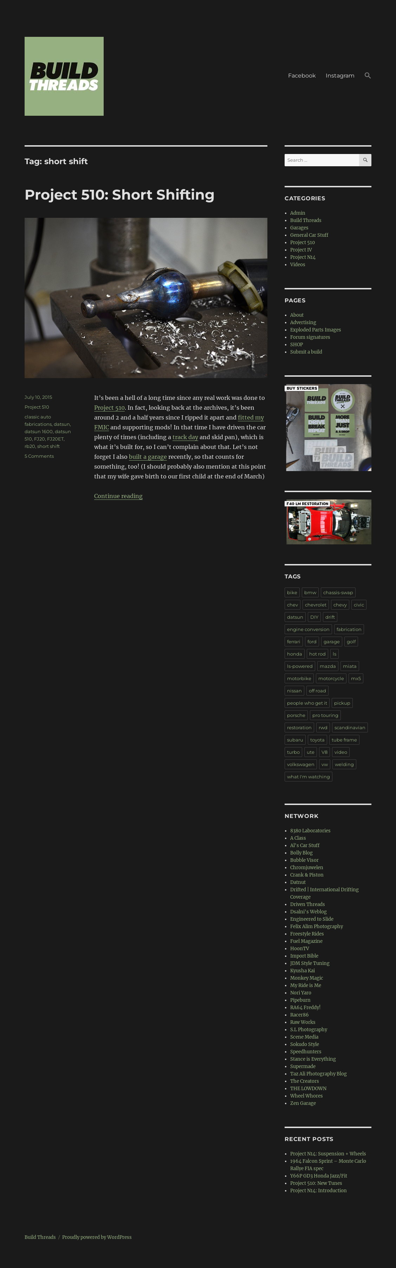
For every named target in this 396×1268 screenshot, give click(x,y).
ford (312, 641)
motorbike (299, 678)
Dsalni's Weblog (308, 912)
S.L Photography (308, 1030)
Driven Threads (307, 904)
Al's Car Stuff (304, 845)
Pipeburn (300, 1000)
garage (332, 641)
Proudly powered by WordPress (97, 1237)
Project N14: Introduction (318, 1191)
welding (344, 764)
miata (350, 666)
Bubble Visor (304, 860)
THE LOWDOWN (308, 1089)
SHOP (296, 345)
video (341, 752)
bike (292, 592)
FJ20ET (55, 439)
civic (359, 605)
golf (351, 641)
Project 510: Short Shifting (120, 194)
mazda (328, 666)
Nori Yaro (300, 993)
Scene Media (304, 1037)
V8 (324, 752)
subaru (295, 740)
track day (185, 437)
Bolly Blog (301, 853)
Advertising (303, 323)
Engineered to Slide (311, 919)
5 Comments (39, 456)
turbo (293, 752)
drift (330, 617)
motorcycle (331, 678)
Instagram (340, 75)
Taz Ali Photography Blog (318, 1074)
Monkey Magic (306, 978)
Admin (297, 213)
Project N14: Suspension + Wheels (328, 1154)
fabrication (349, 629)
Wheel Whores (306, 1096)
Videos (297, 265)
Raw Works (303, 1022)
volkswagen (300, 764)
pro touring (325, 715)
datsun (62, 424)
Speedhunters (306, 1052)
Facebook (302, 75)
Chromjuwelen (306, 868)
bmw (310, 592)
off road (317, 690)
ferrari (293, 641)
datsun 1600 (39, 431)
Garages (299, 228)
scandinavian (350, 727)
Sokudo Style (304, 1044)
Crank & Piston (307, 875)
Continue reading (118, 495)
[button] (367, 76)
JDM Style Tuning (310, 963)
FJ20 (39, 439)
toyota (317, 740)
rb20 (30, 446)
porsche (296, 715)
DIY (314, 617)
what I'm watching (308, 776)
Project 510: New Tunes (316, 1183)
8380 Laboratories (310, 831)
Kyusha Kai (302, 971)
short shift (48, 446)
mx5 (356, 678)
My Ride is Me (305, 985)
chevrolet (315, 605)
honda (294, 654)
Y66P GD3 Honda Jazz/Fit (318, 1176)
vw (325, 764)
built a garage (148, 456)
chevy (340, 605)
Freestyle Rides (307, 934)
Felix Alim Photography (316, 927)
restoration (299, 727)
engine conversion (308, 629)
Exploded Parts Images (315, 330)
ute (310, 752)
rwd (323, 727)
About (297, 315)
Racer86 (299, 1015)
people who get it (307, 703)
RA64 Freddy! (305, 1008)
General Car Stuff (309, 235)
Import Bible (304, 956)
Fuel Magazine (306, 941)
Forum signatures (310, 337)
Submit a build (306, 352)
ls (334, 654)
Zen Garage (303, 1103)
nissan (294, 690)
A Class (298, 838)
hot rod (317, 654)
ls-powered (300, 666)
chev (292, 605)
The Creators (304, 1081)
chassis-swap (338, 592)
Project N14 (303, 257)
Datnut (298, 882)
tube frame (344, 740)
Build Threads (306, 220)
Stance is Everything (313, 1059)
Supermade (303, 1066)
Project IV (301, 250)
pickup (342, 703)
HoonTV (299, 949)
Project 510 (109, 407)
